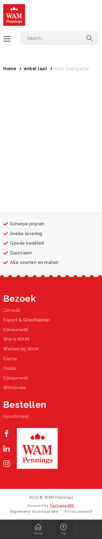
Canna (10, 358)
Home (9, 68)
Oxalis (9, 368)
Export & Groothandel (26, 319)
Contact (11, 310)
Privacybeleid (78, 511)
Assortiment (15, 416)
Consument (15, 329)
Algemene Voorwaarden (34, 511)
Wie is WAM (16, 339)
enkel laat (35, 68)
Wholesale (15, 387)
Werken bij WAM (21, 349)
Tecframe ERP (62, 506)
